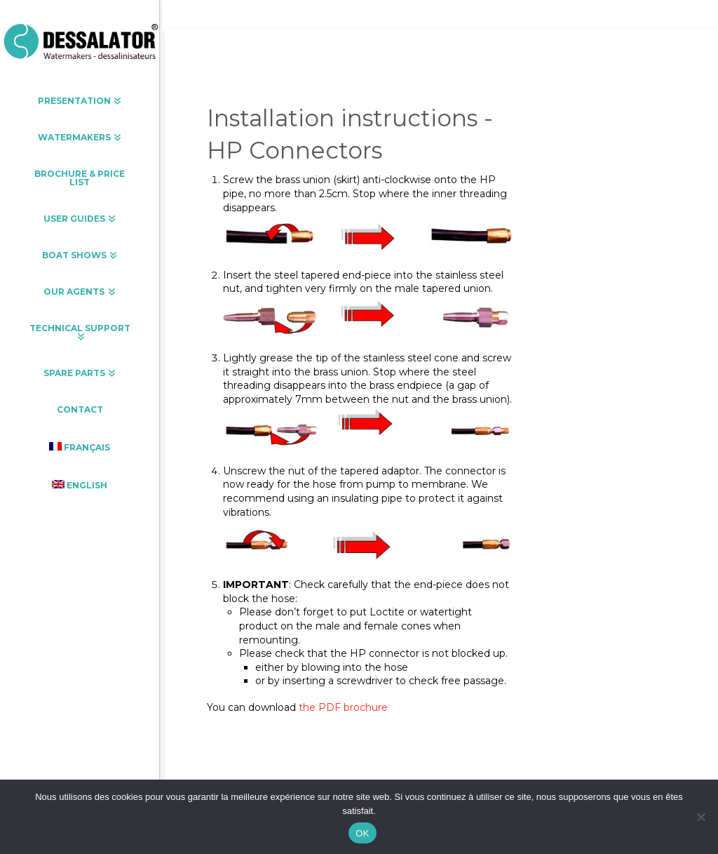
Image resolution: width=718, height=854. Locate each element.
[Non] (700, 817)
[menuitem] (79, 447)
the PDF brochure (343, 707)
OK (362, 833)
